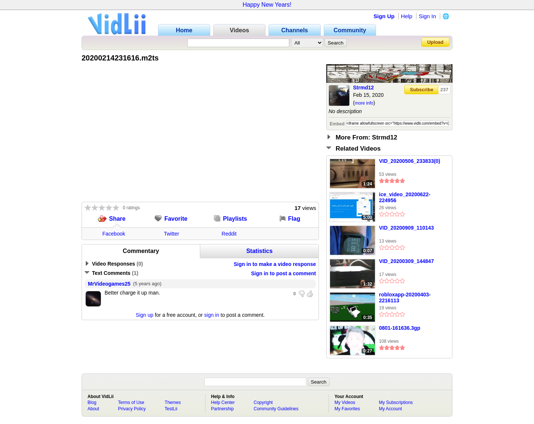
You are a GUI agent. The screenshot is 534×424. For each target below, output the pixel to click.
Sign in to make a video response (275, 264)
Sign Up (384, 16)
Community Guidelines (276, 408)
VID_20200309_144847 (406, 261)
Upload (435, 42)
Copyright (263, 402)
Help (406, 16)
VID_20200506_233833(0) (409, 161)
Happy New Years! (267, 4)
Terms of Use (131, 402)
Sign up (144, 315)
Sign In (427, 16)
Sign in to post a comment (283, 273)
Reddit (229, 234)
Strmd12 (363, 88)
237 (444, 89)
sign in (211, 315)
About (93, 408)
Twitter (171, 234)
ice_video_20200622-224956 (405, 197)
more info (364, 103)
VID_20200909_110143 (406, 228)
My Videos (344, 402)
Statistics (259, 251)
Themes (173, 402)
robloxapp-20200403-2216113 (405, 297)
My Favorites (347, 408)
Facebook (113, 234)
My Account (390, 408)
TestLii (171, 408)
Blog (92, 402)
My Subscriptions (396, 402)
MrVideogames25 (109, 284)
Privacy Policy (132, 408)
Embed (337, 123)
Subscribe (422, 89)
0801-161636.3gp (399, 328)
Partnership (222, 408)
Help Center (223, 402)
